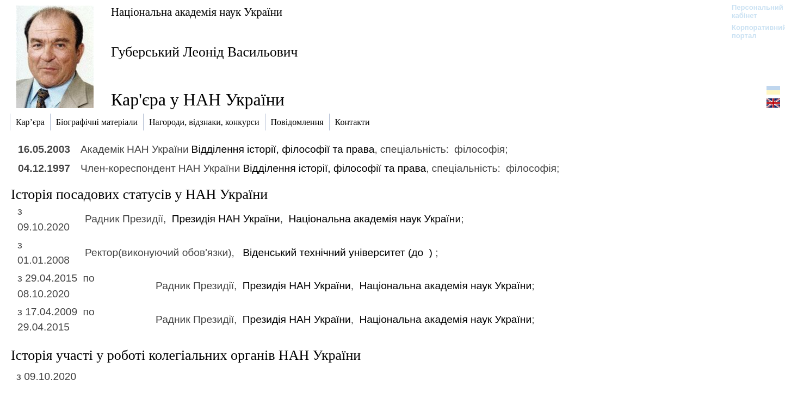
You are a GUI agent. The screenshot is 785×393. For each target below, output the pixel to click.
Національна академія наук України (196, 11)
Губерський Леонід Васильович (204, 52)
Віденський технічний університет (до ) (339, 252)
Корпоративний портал (752, 31)
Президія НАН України (226, 218)
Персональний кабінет (752, 11)
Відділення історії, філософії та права (283, 149)
